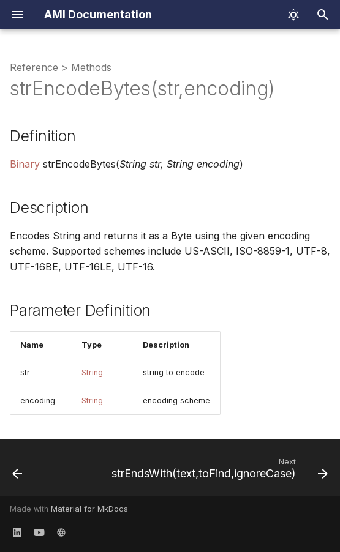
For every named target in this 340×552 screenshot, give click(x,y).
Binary (25, 164)
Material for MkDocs (89, 508)
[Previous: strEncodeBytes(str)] (17, 471)
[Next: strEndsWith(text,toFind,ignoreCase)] (218, 471)
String (92, 372)
